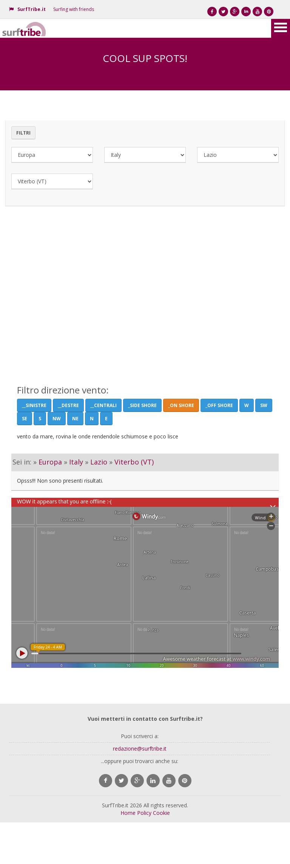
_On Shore (181, 405)
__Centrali (103, 405)
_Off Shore (219, 405)
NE (75, 418)
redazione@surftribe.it (140, 748)
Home (128, 812)
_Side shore (142, 405)
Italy (76, 461)
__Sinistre (34, 405)
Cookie (161, 812)
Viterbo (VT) (134, 461)
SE (24, 418)
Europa (50, 461)
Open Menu (280, 28)
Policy (144, 812)
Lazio (98, 461)
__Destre (68, 405)
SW (263, 405)
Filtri (23, 133)
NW (56, 418)
